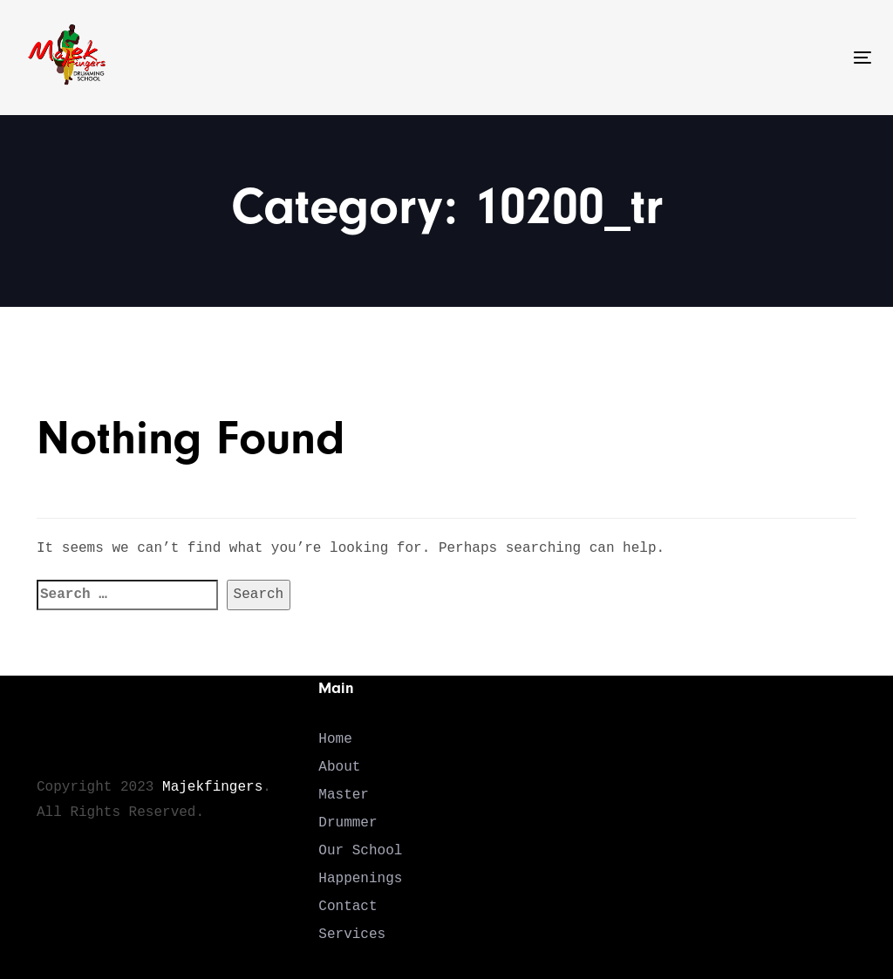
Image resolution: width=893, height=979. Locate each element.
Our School (360, 850)
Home (334, 739)
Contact (347, 906)
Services (351, 934)
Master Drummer (347, 809)
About (339, 767)
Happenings (360, 878)
